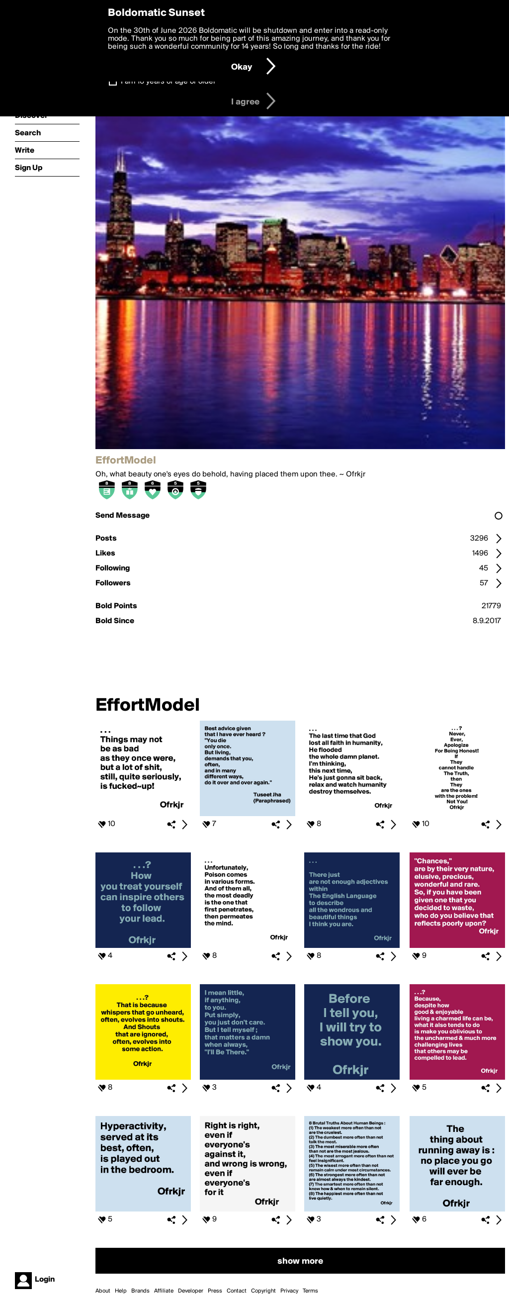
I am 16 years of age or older (168, 82)
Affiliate (163, 1291)
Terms (310, 1291)
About (102, 1291)
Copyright (263, 1291)
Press (215, 1291)
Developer (190, 1291)
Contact (237, 1291)
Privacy (289, 1291)
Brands (140, 1291)
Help (121, 1291)
